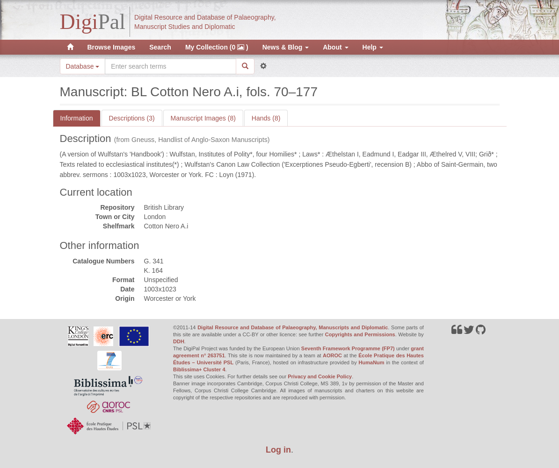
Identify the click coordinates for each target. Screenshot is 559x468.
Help (373, 47)
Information (76, 118)
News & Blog (285, 47)
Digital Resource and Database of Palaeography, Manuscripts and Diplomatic (292, 327)
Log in (278, 449)
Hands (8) (266, 118)
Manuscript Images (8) (203, 118)
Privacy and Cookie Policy (320, 376)
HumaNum (372, 362)
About (335, 47)
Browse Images (111, 47)
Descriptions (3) (132, 118)
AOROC (332, 355)
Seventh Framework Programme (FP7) (348, 348)
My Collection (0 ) (216, 47)
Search (160, 47)
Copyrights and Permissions (360, 334)
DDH (178, 341)
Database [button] (83, 66)
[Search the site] (170, 66)
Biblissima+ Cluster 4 (199, 369)
